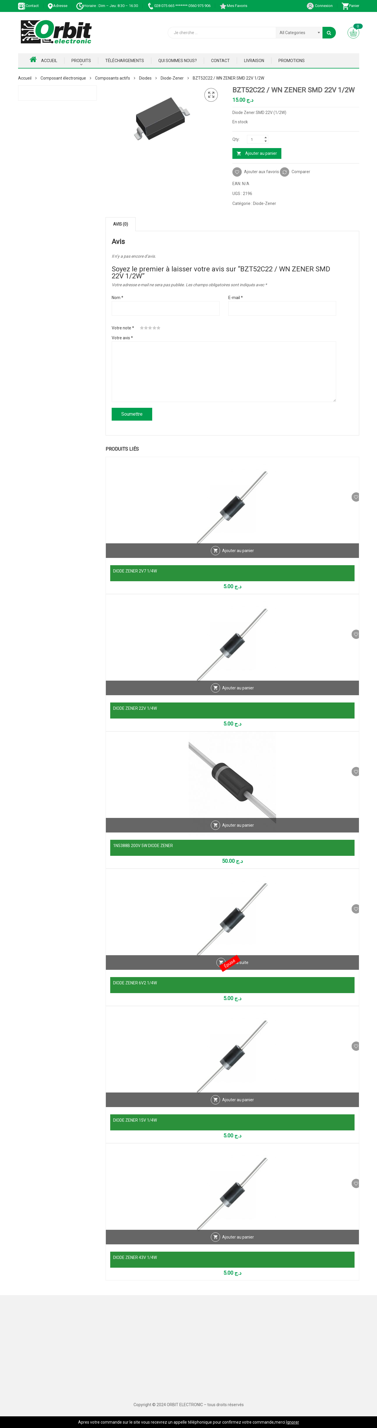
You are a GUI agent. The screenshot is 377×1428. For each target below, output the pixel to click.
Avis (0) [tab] (120, 224)
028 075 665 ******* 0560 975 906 (179, 5)
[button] (211, 95)
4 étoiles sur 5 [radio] (154, 327)
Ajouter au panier (261, 153)
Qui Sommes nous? (177, 60)
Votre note (123, 328)
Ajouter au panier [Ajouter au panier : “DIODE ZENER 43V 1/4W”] (238, 1245)
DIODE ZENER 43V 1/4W (135, 1257)
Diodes (145, 78)
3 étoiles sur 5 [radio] (150, 327)
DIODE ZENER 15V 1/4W (135, 1120)
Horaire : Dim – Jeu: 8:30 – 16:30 (107, 5)
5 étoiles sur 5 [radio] (159, 327)
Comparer (301, 171)
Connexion (319, 5)
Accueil (43, 59)
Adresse (57, 5)
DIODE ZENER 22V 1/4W (135, 708)
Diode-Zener (172, 78)
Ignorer (292, 1422)
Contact (28, 5)
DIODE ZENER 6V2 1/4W (135, 983)
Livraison (254, 60)
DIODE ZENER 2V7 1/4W (135, 571)
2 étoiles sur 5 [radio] (146, 327)
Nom (117, 297)
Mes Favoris (233, 5)
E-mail (235, 297)
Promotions (291, 60)
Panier (350, 5)
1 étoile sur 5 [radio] (142, 327)
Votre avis (122, 338)
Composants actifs (112, 78)
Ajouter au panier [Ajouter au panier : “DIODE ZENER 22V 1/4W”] (238, 696)
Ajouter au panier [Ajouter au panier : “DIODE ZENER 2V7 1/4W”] (238, 559)
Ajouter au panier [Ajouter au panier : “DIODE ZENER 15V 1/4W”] (238, 1108)
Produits (81, 60)
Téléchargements (124, 60)
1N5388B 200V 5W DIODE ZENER (143, 845)
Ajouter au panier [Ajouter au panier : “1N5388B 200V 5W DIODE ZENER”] (238, 833)
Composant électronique (63, 78)
